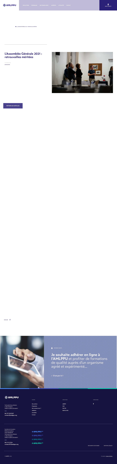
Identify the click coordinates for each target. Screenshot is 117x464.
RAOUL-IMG (65, 410)
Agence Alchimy (109, 456)
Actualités (61, 5)
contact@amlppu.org (11, 415)
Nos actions (26, 5)
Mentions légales (108, 445)
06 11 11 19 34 (8, 442)
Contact (68, 5)
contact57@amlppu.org (11, 444)
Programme (34, 5)
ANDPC (64, 404)
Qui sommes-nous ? (44, 5)
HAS (64, 406)
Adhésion (53, 5)
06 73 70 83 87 (9, 413)
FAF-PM (64, 408)
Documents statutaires (93, 445)
